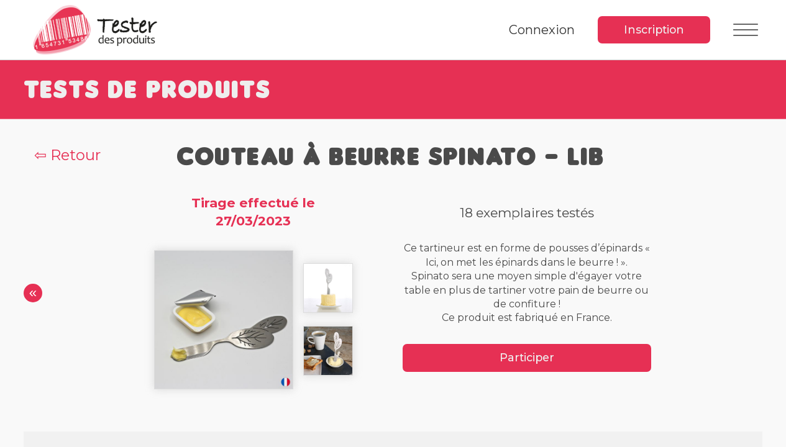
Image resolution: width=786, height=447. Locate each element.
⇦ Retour (67, 155)
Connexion (542, 29)
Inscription (654, 29)
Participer (527, 357)
